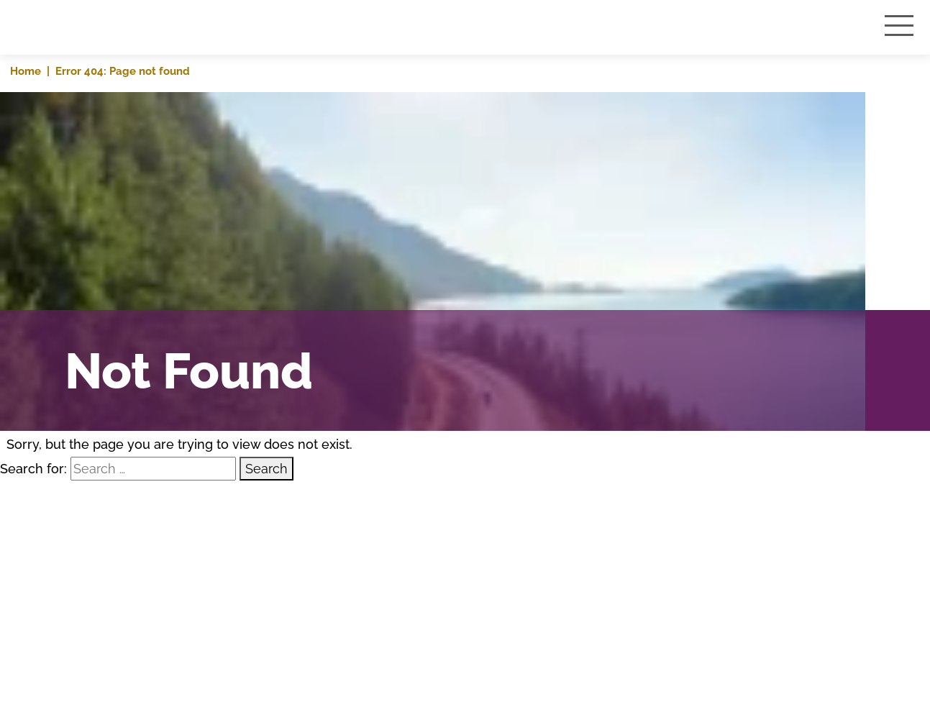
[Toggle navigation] (901, 25)
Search (266, 468)
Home (25, 71)
